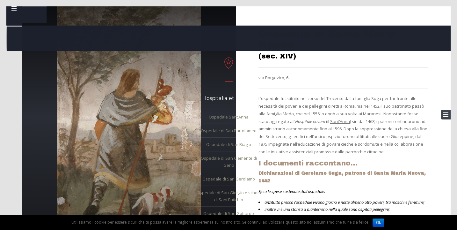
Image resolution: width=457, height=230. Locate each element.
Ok (378, 222)
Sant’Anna (340, 121)
